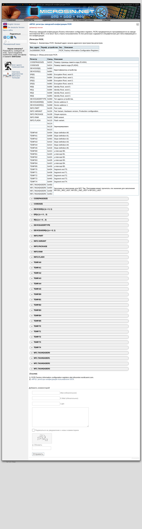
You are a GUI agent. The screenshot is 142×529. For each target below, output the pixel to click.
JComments (135, 462)
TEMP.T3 (37, 342)
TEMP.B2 (37, 305)
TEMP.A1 (37, 268)
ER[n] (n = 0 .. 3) (40, 214)
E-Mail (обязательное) (69, 398)
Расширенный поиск (12, 44)
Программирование (14, 4)
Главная (11, 20)
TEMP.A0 (37, 262)
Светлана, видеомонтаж (17, 73)
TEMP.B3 (37, 310)
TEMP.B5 (37, 321)
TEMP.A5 (37, 289)
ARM (26, 4)
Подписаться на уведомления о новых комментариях (57, 434)
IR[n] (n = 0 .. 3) (40, 220)
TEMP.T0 (37, 326)
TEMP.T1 (37, 331)
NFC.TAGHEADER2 (42, 363)
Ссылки (106, 20)
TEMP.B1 (37, 300)
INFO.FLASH (39, 257)
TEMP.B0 (37, 294)
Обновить (38, 449)
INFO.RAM (38, 252)
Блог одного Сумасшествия (18, 66)
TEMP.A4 (37, 284)
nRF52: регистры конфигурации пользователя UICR (52, 379)
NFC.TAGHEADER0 (42, 353)
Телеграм (16, 78)
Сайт (62, 404)
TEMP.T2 (37, 337)
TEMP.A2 (37, 273)
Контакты (29, 20)
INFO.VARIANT (40, 241)
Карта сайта (8, 30)
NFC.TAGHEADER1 (42, 358)
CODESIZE (38, 204)
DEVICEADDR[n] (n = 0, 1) (44, 230)
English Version (14, 24)
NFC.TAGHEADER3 (42, 369)
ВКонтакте (16, 76)
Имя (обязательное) (68, 393)
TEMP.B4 (37, 315)
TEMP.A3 (37, 278)
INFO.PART (38, 236)
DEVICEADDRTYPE (42, 225)
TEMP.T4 (37, 347)
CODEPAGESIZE (41, 198)
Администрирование (54, 20)
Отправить (38, 458)
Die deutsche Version (16, 27)
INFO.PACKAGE (40, 246)
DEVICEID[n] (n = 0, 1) (43, 209)
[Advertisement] (30, 499)
